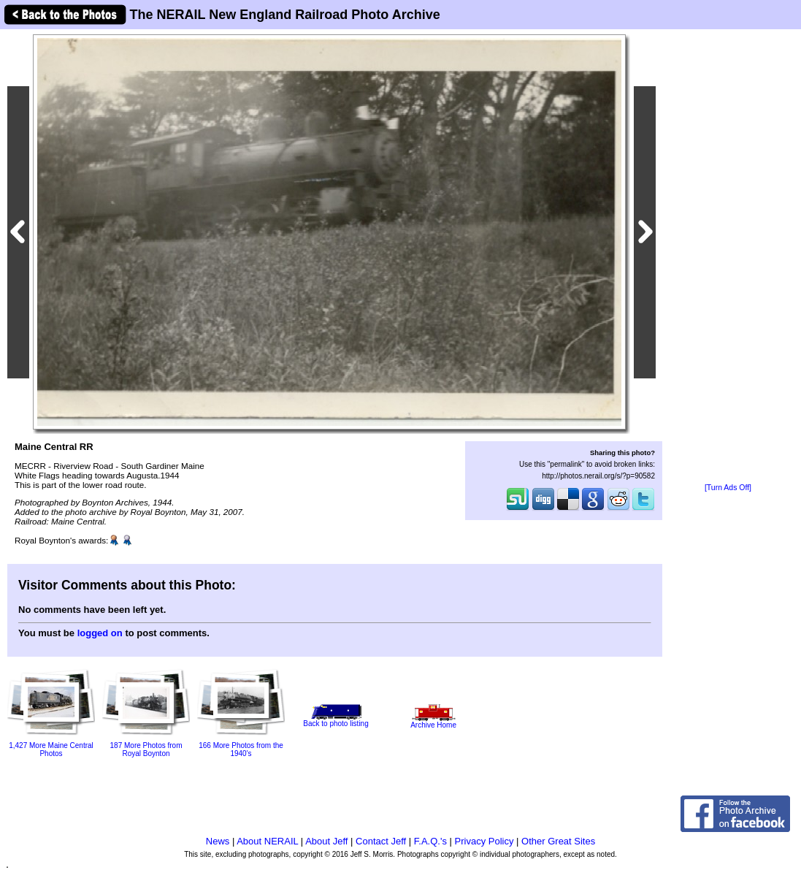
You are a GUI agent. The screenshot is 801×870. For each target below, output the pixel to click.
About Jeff (326, 841)
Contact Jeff (381, 841)
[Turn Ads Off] (728, 488)
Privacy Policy (484, 841)
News (218, 841)
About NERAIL (267, 841)
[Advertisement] (728, 257)
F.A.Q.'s (430, 841)
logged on (100, 632)
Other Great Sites (558, 841)
